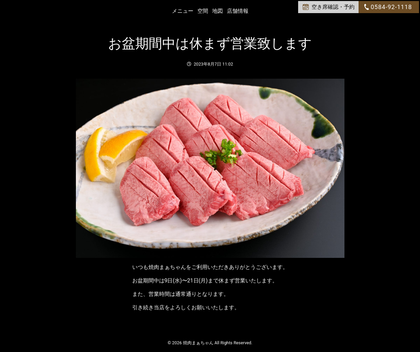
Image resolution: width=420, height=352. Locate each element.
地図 (217, 11)
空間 (202, 11)
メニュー (182, 11)
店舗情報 (237, 11)
